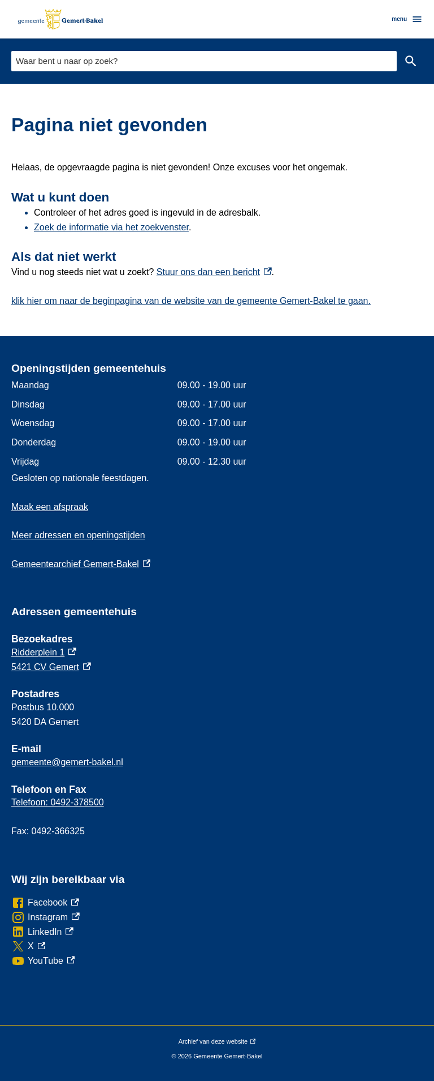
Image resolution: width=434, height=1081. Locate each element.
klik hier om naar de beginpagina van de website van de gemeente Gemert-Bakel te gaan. (191, 301)
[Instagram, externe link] (45, 917)
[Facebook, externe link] (45, 902)
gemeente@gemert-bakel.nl (67, 762)
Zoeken (411, 61)
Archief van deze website (217, 1042)
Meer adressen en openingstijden (78, 535)
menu (407, 19)
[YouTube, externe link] (43, 961)
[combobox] (204, 61)
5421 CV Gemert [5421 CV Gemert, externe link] (51, 667)
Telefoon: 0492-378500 (57, 802)
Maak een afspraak (49, 507)
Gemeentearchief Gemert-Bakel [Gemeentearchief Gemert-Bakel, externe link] (80, 564)
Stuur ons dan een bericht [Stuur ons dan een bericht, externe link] (214, 272)
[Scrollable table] (217, 423)
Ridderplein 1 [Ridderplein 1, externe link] (43, 652)
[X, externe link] (28, 946)
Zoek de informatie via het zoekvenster (111, 227)
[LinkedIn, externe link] (42, 932)
